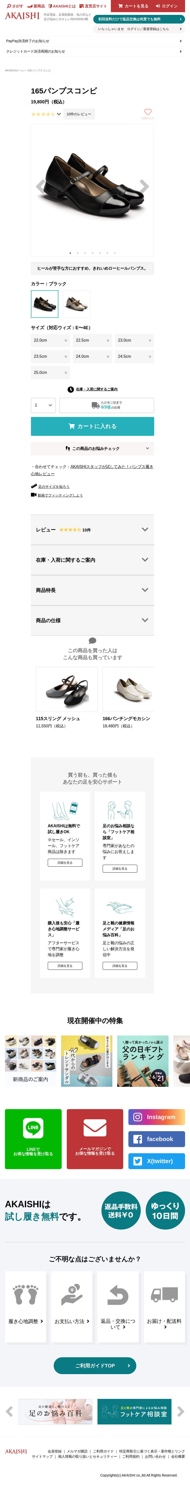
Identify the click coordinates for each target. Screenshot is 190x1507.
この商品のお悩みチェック (96, 448)
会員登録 (55, 1451)
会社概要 (178, 1456)
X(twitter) (160, 1161)
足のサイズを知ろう (54, 487)
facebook (160, 1139)
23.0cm (134, 340)
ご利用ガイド (103, 1451)
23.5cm (50, 356)
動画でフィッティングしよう (60, 495)
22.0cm (50, 340)
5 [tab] (99, 253)
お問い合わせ (155, 1456)
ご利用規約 (131, 1456)
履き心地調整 (23, 1321)
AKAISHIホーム (14, 70)
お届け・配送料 (164, 1321)
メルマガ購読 (77, 1451)
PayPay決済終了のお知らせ (27, 41)
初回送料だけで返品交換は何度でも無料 (129, 19)
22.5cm (92, 340)
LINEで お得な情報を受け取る (33, 1151)
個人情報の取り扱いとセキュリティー (87, 1456)
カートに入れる (97, 426)
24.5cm (134, 356)
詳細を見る (65, 862)
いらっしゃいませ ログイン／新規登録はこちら (133, 29)
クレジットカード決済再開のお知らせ (35, 51)
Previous (40, 186)
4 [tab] (92, 253)
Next (144, 186)
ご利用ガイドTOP (95, 1365)
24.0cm (92, 356)
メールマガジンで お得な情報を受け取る (95, 1151)
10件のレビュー (79, 114)
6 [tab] (107, 253)
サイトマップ (42, 1456)
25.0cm (50, 372)
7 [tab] (114, 253)
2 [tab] (77, 253)
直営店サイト (96, 6)
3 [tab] (85, 253)
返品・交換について (118, 1324)
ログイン (170, 6)
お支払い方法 (69, 1321)
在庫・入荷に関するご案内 (97, 389)
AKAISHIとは (64, 6)
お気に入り (148, 118)
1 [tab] (70, 253)
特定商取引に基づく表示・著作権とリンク (152, 1451)
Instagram (161, 1117)
